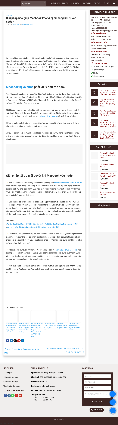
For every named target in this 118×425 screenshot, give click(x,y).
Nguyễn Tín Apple (27, 24)
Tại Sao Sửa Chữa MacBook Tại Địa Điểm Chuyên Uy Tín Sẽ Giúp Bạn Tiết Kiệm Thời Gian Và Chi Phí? (42, 224)
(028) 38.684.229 (59, 377)
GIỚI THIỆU (55, 3)
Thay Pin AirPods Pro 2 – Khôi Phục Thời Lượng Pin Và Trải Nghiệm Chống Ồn (108, 135)
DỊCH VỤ (65, 3)
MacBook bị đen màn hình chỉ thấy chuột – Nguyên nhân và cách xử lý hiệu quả (24, 328)
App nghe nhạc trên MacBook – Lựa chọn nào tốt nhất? (74, 327)
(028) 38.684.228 (46, 377)
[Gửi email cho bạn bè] (15, 340)
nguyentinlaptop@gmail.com (46, 386)
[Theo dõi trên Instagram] (9, 395)
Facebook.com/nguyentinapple (49, 390)
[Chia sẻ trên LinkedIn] (22, 340)
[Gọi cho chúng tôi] (13, 395)
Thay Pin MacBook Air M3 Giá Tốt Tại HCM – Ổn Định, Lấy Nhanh (108, 92)
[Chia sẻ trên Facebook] (7, 340)
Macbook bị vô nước (19, 87)
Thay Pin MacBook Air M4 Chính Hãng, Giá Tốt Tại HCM (108, 113)
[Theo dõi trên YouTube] (20, 395)
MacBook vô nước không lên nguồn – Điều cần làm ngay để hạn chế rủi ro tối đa (11, 328)
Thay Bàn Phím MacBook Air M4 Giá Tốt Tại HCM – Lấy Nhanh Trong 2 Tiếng (107, 123)
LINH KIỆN (75, 3)
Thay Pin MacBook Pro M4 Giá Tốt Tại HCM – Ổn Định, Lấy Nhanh (107, 103)
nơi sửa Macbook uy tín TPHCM (68, 183)
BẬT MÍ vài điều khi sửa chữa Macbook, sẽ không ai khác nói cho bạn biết (33, 227)
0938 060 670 (42, 382)
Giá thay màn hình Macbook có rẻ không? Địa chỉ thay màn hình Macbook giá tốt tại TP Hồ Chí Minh (37, 330)
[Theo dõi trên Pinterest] (16, 395)
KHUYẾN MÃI (86, 3)
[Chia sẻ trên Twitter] (11, 340)
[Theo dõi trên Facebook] (5, 395)
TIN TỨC (97, 3)
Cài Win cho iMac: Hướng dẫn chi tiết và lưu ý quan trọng (50, 327)
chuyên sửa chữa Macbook (66, 250)
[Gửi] (44, 3)
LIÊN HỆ (106, 3)
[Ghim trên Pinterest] (19, 340)
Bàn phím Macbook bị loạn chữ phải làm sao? (62, 326)
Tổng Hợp (9, 15)
